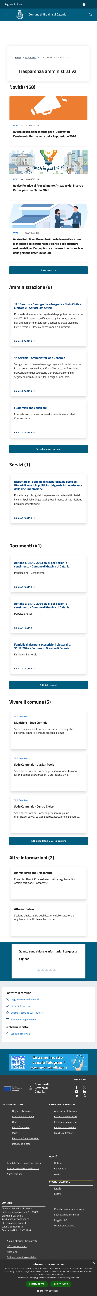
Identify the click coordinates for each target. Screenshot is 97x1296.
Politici (15, 1133)
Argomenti (30, 57)
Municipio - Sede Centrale (30, 722)
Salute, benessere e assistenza (23, 1168)
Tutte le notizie (48, 270)
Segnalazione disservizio (66, 1214)
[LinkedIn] (84, 1092)
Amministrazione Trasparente (33, 872)
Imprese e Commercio (65, 1122)
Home (18, 57)
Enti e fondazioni (20, 1127)
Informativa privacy (17, 1246)
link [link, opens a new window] (77, 1277)
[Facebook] (76, 1087)
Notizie (58, 1163)
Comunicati (60, 1168)
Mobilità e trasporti (64, 1133)
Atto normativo (24, 909)
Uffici (14, 1122)
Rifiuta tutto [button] (61, 1284)
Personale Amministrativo (25, 1138)
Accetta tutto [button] (36, 1284)
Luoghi (57, 1188)
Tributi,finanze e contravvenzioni (24, 1163)
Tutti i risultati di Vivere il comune (48, 841)
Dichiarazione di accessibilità (21, 1257)
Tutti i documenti (48, 685)
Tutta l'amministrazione (48, 449)
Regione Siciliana (13, 4)
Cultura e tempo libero (65, 1116)
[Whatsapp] (84, 1096)
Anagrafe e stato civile (65, 1111)
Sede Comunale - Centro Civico (34, 806)
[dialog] (48, 1278)
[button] (48, 1290)
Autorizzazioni (14, 1174)
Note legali (12, 1252)
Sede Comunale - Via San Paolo (34, 764)
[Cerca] (90, 14)
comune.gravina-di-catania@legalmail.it (14, 1224)
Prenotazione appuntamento (69, 1209)
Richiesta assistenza (64, 1225)
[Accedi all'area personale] (84, 4)
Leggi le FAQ (60, 1220)
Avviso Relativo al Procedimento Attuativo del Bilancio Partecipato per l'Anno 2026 (48, 187)
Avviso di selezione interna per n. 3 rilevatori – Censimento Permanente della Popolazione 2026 (44, 134)
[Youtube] (76, 1092)
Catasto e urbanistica (65, 1127)
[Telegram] (76, 1096)
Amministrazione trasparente (22, 1241)
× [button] (93, 1263)
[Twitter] (84, 1087)
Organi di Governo (21, 1111)
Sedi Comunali (21, 716)
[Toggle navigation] (6, 14)
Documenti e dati (21, 1144)
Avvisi (16, 125)
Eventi (57, 1194)
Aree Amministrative (23, 1116)
